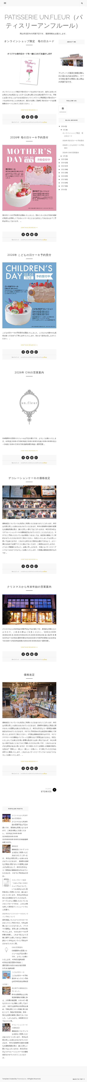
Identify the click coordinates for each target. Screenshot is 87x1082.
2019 (63, 179)
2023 (63, 166)
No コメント (15, 122)
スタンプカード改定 (19, 880)
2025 (63, 159)
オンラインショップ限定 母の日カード (29, 41)
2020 (63, 176)
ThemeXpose (22, 1079)
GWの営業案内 (17, 947)
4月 (64, 130)
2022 (63, 169)
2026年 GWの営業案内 (29, 372)
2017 (63, 186)
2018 (63, 183)
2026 (63, 126)
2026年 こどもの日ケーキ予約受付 (29, 254)
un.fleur (44, 122)
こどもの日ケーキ (18, 972)
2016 (63, 189)
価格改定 (29, 674)
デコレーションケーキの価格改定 (29, 478)
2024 (63, 163)
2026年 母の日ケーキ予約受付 (29, 137)
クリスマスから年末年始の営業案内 (29, 586)
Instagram (62, 110)
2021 (63, 173)
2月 (64, 156)
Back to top (79, 1079)
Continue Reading (29, 110)
